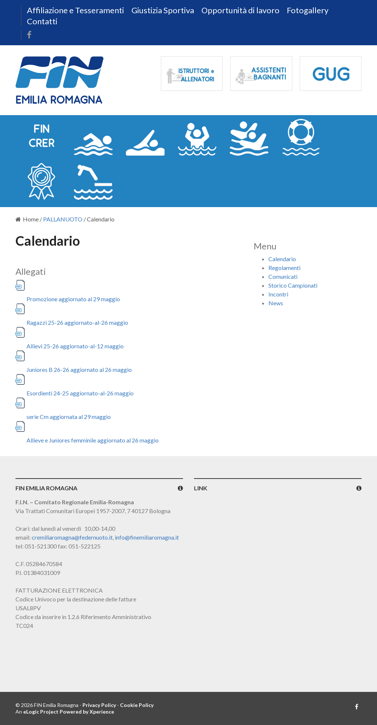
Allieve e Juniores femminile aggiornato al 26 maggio (93, 440)
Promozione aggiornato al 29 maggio (73, 298)
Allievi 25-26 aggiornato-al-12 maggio (75, 345)
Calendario (282, 258)
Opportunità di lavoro (240, 10)
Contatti (42, 21)
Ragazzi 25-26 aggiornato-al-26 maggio (77, 322)
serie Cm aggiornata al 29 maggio (69, 416)
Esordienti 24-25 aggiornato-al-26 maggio (80, 393)
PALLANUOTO (62, 219)
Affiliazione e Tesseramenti (75, 10)
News (275, 302)
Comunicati (282, 276)
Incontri (278, 294)
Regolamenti (284, 267)
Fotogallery (307, 10)
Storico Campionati (292, 285)
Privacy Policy (99, 705)
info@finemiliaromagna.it (147, 537)
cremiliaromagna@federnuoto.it (72, 537)
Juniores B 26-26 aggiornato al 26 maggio (79, 369)
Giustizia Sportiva (162, 10)
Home (27, 219)
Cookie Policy (137, 705)
